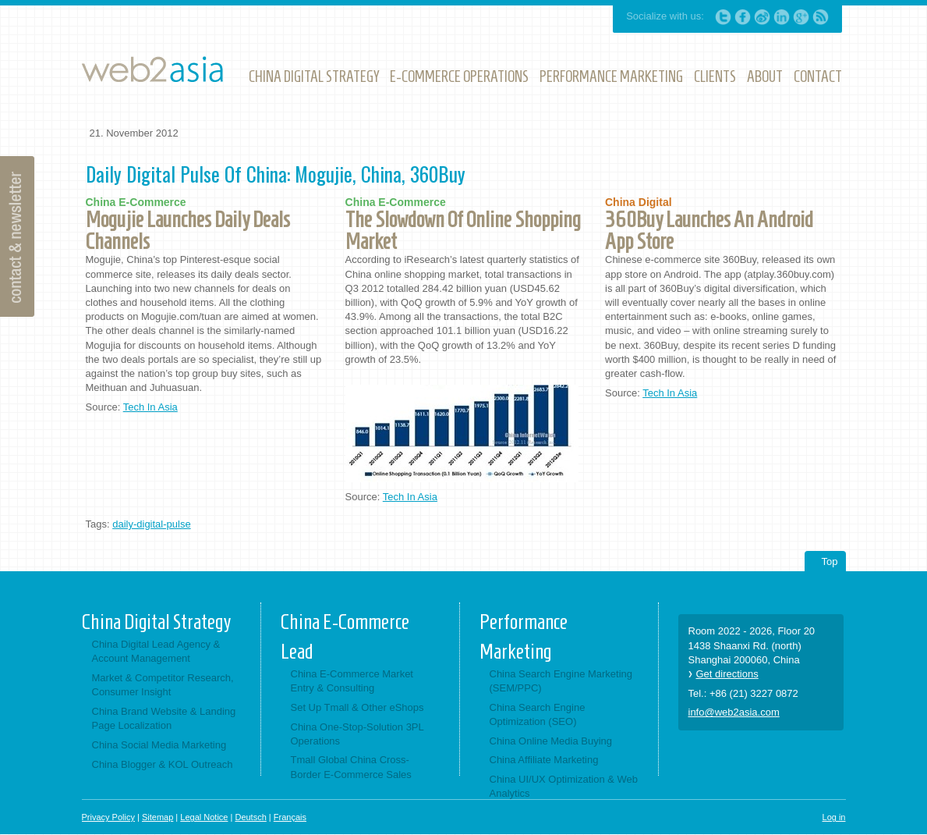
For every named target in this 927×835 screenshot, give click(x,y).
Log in (834, 817)
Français (290, 817)
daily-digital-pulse (151, 524)
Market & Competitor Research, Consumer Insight (163, 685)
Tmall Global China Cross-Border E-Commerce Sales (351, 767)
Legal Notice (204, 817)
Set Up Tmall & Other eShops (357, 707)
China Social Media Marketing (159, 745)
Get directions (727, 674)
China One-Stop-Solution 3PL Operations (357, 734)
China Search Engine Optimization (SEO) (538, 714)
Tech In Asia (150, 407)
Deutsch (250, 817)
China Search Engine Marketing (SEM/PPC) (561, 681)
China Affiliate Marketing (544, 760)
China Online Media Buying (551, 741)
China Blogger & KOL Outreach (162, 764)
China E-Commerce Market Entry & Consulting (352, 681)
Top (830, 561)
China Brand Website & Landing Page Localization (164, 718)
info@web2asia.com (734, 712)
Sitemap (157, 817)
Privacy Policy (108, 817)
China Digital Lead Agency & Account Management (156, 651)
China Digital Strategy (156, 622)
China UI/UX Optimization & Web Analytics (564, 786)
